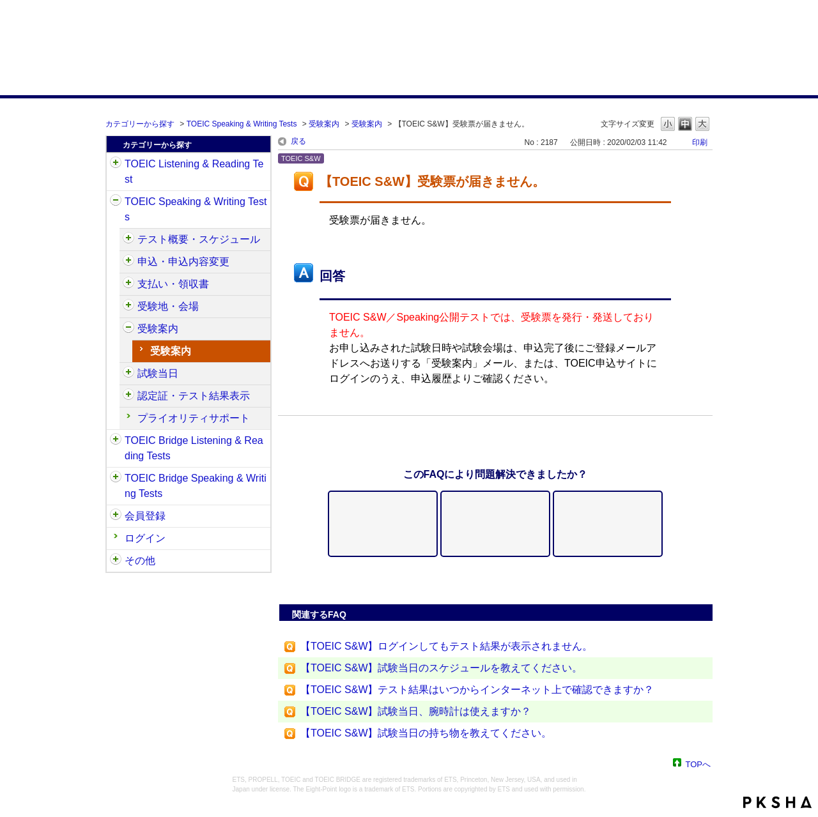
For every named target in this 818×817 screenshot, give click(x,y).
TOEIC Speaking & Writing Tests (242, 123)
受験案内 (324, 123)
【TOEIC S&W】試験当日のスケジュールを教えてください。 (441, 667)
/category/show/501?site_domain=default (128, 396)
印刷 (699, 142)
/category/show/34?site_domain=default (115, 478)
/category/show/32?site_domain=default (115, 202)
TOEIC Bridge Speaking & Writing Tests (195, 486)
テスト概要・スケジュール (198, 239)
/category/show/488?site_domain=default (128, 306)
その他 (140, 560)
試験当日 (157, 373)
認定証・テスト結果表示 (193, 395)
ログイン (145, 538)
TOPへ (698, 764)
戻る (298, 141)
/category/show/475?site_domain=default (128, 262)
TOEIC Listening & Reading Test (194, 171)
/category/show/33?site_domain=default (115, 440)
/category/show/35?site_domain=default (115, 561)
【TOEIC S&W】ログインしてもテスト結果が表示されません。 (446, 646)
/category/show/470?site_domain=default (128, 239)
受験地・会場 (168, 306)
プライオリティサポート (193, 418)
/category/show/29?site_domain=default (115, 516)
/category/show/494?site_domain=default (128, 373)
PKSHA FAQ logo (777, 802)
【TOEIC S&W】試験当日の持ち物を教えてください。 (426, 733)
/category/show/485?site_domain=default (128, 284)
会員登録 (145, 515)
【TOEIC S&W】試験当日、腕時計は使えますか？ (416, 711)
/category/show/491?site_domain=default (128, 329)
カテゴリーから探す (139, 123)
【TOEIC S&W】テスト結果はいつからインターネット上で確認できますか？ (477, 689)
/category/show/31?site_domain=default (115, 164)
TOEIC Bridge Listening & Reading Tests (194, 448)
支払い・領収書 (173, 284)
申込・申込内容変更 (183, 261)
